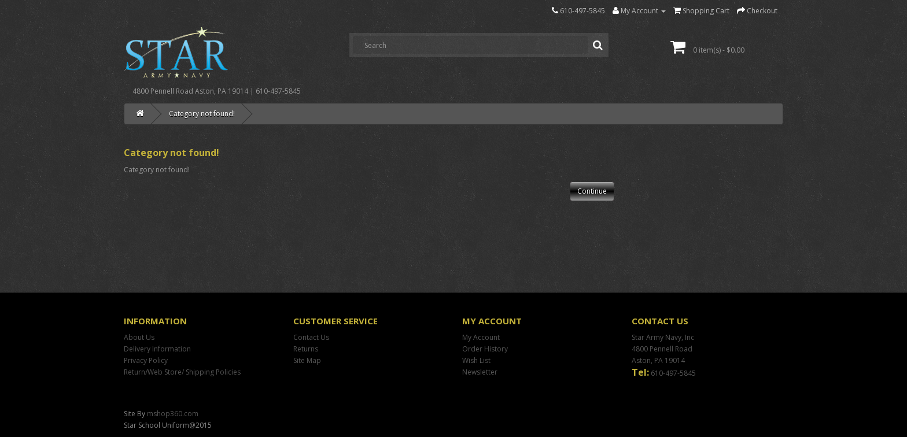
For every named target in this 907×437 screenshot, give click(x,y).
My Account (481, 337)
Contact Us (311, 337)
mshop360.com (172, 414)
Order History (485, 349)
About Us (139, 337)
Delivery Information (157, 349)
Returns (305, 349)
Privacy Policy (146, 360)
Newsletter (479, 372)
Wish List (476, 360)
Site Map (307, 360)
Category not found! (202, 113)
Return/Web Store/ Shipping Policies (182, 372)
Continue (592, 191)
